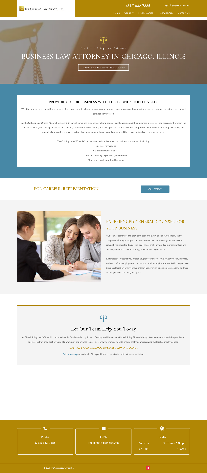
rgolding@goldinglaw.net (177, 5)
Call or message (70, 346)
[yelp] (148, 468)
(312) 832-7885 (138, 5)
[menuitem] (114, 12)
